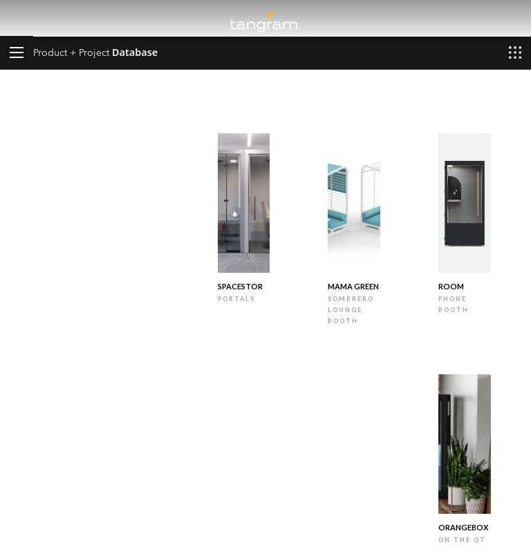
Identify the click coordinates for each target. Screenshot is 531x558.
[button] (16, 52)
